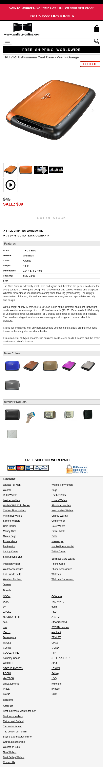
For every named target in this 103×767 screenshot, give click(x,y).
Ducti (54, 694)
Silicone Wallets (11, 520)
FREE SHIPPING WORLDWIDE (24, 231)
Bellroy (55, 673)
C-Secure (57, 596)
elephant (56, 632)
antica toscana (11, 683)
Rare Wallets (58, 526)
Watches (56, 574)
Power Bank (58, 531)
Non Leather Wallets (62, 510)
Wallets (7, 490)
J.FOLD (7, 611)
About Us (8, 706)
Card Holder (9, 526)
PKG (54, 611)
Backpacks (9, 546)
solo (5, 622)
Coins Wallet (58, 520)
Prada (6, 688)
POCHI (7, 673)
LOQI (54, 678)
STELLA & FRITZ (61, 658)
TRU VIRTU (29, 250)
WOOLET (8, 663)
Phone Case (58, 563)
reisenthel (57, 683)
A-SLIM (56, 617)
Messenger (57, 541)
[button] (10, 109)
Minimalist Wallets (12, 515)
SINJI (54, 663)
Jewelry (7, 584)
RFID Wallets (10, 495)
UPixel (55, 642)
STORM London (60, 627)
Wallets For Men (12, 484)
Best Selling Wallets (13, 757)
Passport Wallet (11, 563)
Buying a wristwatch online (17, 736)
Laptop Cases (10, 551)
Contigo (7, 647)
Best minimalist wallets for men (19, 711)
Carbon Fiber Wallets (14, 510)
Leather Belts (59, 495)
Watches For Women (63, 579)
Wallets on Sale (11, 747)
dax (5, 627)
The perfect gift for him (15, 731)
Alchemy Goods (11, 658)
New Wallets (9, 752)
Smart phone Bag (12, 556)
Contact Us (9, 762)
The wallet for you (12, 726)
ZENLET (56, 637)
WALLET (8, 642)
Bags (54, 490)
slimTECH (8, 678)
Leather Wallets (11, 500)
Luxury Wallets (59, 500)
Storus (6, 694)
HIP (54, 652)
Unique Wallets (60, 515)
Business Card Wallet (63, 558)
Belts (54, 536)
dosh (54, 606)
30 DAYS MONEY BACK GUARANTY (28, 235)
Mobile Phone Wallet (63, 546)
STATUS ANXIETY (13, 668)
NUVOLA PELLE (12, 617)
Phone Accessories (62, 569)
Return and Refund (13, 721)
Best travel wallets (13, 716)
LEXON (56, 668)
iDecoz (7, 632)
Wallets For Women (62, 484)
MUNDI (55, 647)
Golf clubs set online (14, 742)
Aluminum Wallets (61, 505)
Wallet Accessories (13, 569)
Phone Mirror (10, 541)
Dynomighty (9, 637)
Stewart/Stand (59, 622)
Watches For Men (12, 579)
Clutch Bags (9, 536)
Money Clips (9, 531)
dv (4, 606)
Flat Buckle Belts (12, 574)
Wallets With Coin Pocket (16, 505)
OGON (7, 596)
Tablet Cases (58, 551)
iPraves (56, 688)
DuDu (6, 601)
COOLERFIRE (11, 652)
